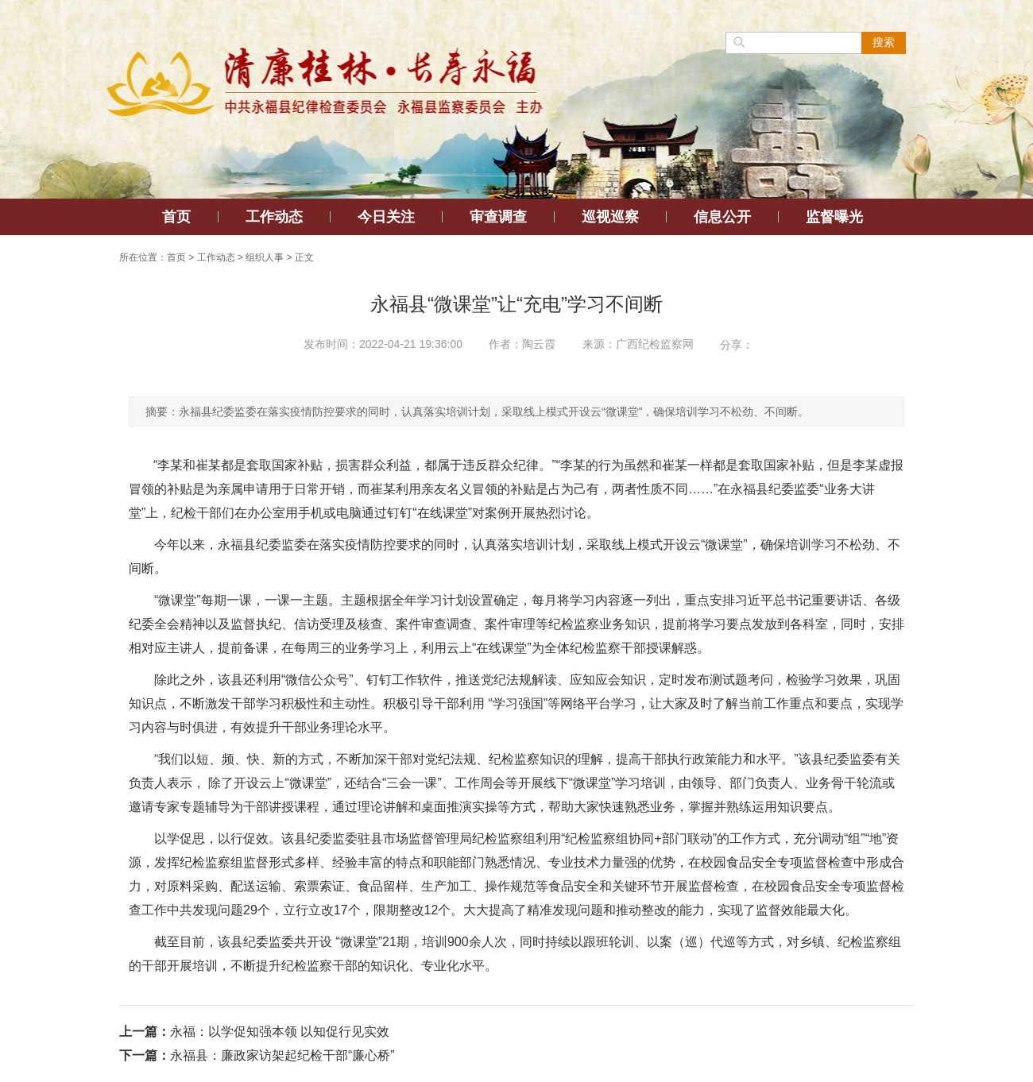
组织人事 (265, 257)
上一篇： (144, 1031)
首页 (176, 217)
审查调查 (498, 217)
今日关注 (386, 217)
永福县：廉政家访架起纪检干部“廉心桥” (282, 1055)
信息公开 (722, 217)
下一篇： (144, 1055)
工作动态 (274, 217)
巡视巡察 (610, 217)
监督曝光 (834, 217)
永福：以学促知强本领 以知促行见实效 (279, 1031)
